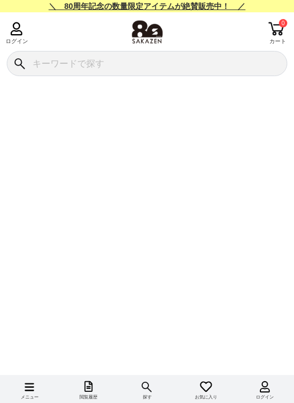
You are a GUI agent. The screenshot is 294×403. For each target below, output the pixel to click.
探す (147, 397)
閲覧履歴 (88, 397)
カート (277, 41)
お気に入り (206, 397)
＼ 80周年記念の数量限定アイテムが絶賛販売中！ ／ (147, 6)
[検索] (19, 63)
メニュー (30, 397)
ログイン (16, 41)
